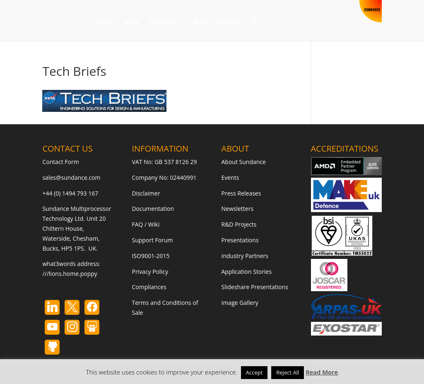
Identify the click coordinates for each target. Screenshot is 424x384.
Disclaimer (146, 193)
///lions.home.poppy (69, 274)
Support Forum (152, 240)
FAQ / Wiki (145, 224)
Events (230, 177)
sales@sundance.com (71, 177)
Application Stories (247, 271)
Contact (228, 22)
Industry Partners (245, 256)
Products (161, 22)
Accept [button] (254, 372)
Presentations (240, 240)
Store (130, 22)
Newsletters (238, 209)
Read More (322, 372)
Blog (200, 22)
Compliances (149, 287)
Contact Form (60, 162)
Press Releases (241, 193)
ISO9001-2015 (150, 256)
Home (104, 22)
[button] (254, 28)
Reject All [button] (287, 372)
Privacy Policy (150, 271)
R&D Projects (239, 224)
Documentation (153, 209)
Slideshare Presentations (255, 287)
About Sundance (244, 162)
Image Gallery (240, 303)
